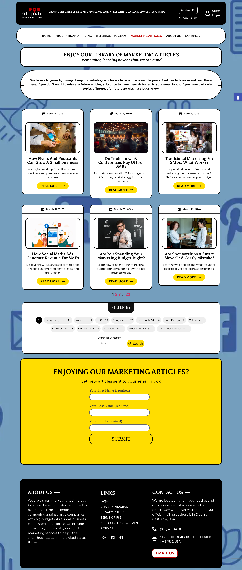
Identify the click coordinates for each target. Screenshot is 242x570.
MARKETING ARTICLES (146, 36)
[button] (238, 97)
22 (127, 294)
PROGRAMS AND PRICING (73, 36)
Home (46, 36)
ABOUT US (173, 36)
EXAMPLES (192, 36)
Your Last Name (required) (119, 409)
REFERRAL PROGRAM (111, 36)
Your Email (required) (119, 424)
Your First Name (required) (119, 393)
